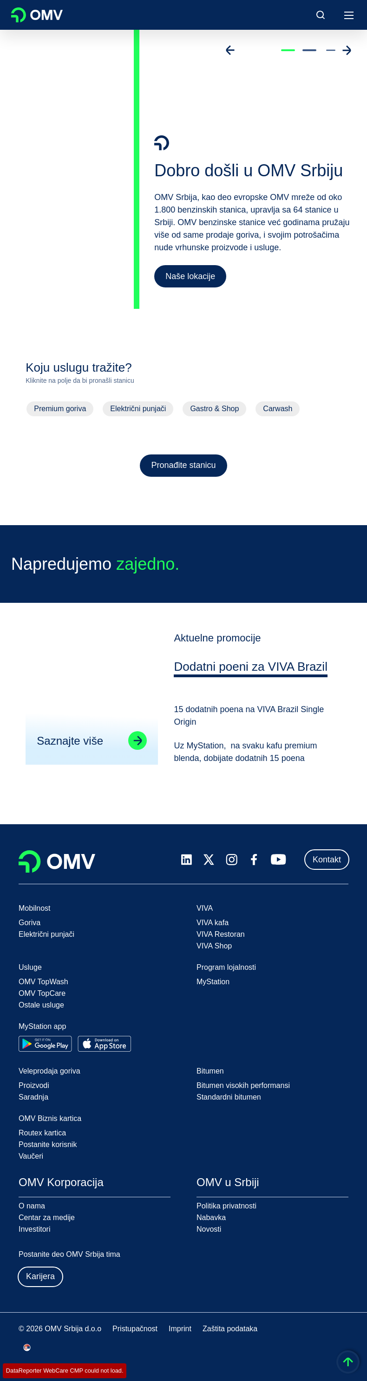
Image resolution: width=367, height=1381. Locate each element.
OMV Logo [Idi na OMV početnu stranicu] (37, 14)
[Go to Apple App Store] (104, 1044)
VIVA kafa (213, 923)
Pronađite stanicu (183, 465)
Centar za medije (47, 1217)
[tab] (251, 669)
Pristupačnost (134, 1329)
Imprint (180, 1329)
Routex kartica (42, 1133)
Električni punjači (138, 409)
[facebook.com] (254, 859)
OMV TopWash (43, 982)
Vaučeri (31, 1156)
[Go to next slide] (346, 50)
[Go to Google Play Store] (45, 1044)
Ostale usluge (41, 1005)
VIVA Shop (214, 946)
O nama (32, 1206)
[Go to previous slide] (230, 50)
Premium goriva (60, 409)
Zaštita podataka (230, 1329)
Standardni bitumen (229, 1097)
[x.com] (209, 859)
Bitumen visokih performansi (243, 1085)
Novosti (209, 1229)
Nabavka (211, 1217)
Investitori (34, 1229)
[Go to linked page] (137, 742)
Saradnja (33, 1097)
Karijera (40, 1276)
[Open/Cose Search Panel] (320, 15)
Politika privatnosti (226, 1206)
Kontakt (327, 859)
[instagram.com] (231, 860)
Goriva (29, 923)
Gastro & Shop (214, 409)
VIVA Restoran (221, 934)
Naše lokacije (190, 276)
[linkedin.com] (186, 860)
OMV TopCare (42, 993)
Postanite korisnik (48, 1144)
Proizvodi (34, 1085)
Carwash (277, 409)
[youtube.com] (279, 859)
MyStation (213, 982)
